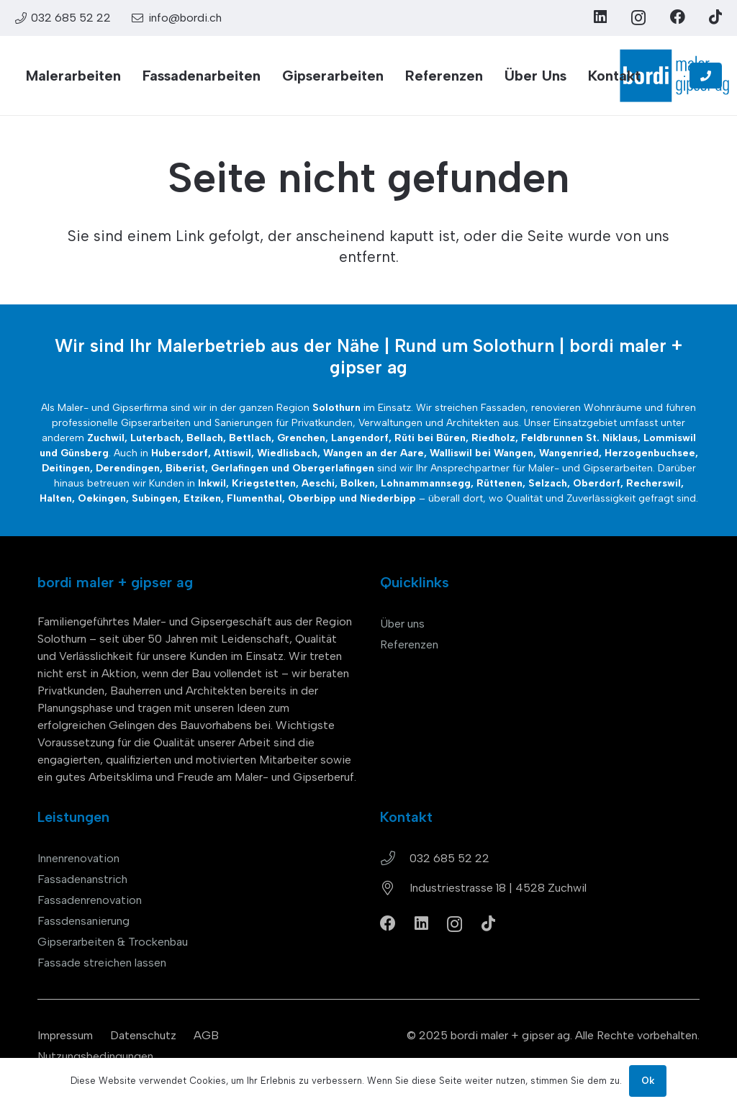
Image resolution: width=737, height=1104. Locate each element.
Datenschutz (143, 1035)
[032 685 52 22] (395, 858)
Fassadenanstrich (82, 879)
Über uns (402, 623)
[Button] (705, 76)
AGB (206, 1035)
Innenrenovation (78, 858)
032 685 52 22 (449, 858)
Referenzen (409, 644)
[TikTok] (715, 16)
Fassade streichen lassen (101, 962)
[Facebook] (677, 16)
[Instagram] (638, 17)
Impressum (65, 1035)
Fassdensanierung (83, 921)
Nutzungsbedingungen (95, 1056)
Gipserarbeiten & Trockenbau (112, 942)
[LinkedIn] (600, 16)
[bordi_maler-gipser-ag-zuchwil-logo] (674, 75)
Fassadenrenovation (89, 900)
